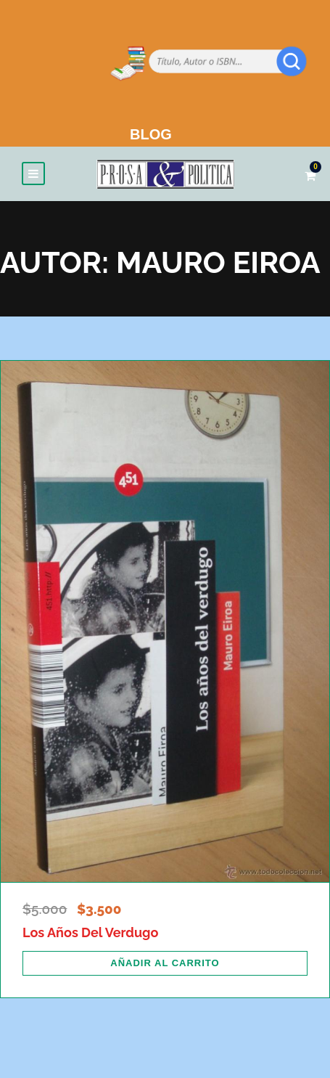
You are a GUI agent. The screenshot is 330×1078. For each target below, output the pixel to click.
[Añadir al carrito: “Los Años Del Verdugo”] (165, 963)
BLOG (151, 134)
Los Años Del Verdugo (90, 932)
